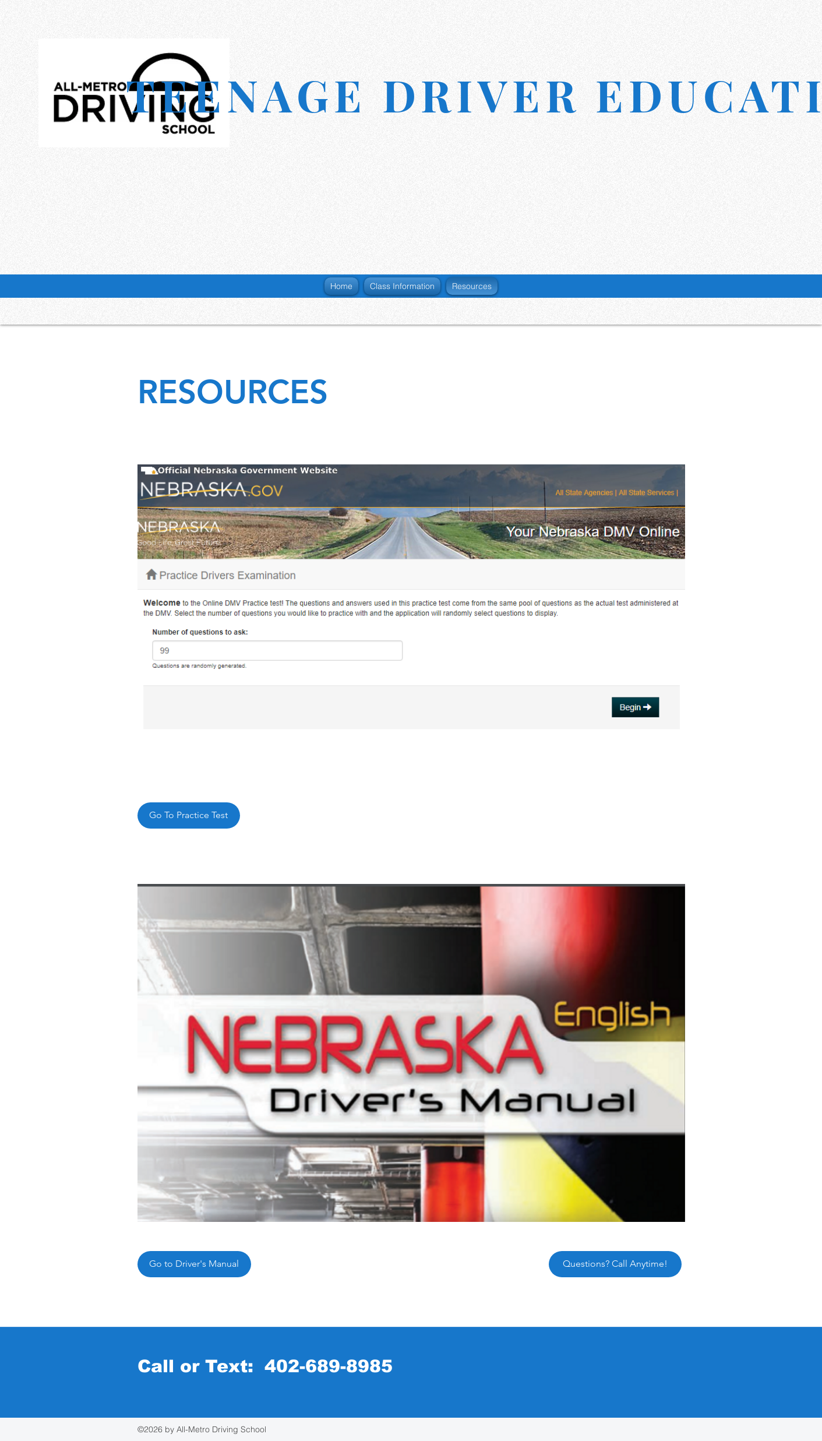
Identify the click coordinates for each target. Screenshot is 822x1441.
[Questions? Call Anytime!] (615, 1264)
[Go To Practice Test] (188, 815)
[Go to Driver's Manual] (194, 1264)
